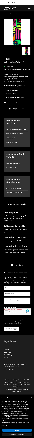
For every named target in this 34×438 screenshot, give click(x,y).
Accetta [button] (17, 430)
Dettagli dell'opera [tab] (17, 109)
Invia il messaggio (11, 329)
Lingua (6, 357)
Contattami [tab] (17, 265)
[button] (31, 397)
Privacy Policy (8, 352)
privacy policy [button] (5, 404)
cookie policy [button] (18, 411)
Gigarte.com (18, 391)
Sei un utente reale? (10, 307)
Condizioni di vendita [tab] (17, 204)
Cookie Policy (8, 355)
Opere (12, 14)
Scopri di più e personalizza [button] (17, 434)
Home (5, 14)
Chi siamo (7, 349)
